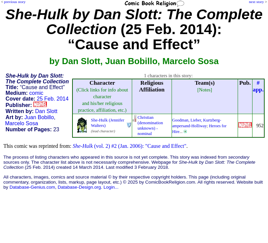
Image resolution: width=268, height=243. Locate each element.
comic (36, 93)
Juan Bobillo (39, 117)
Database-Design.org (79, 187)
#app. (258, 86)
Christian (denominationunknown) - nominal (150, 125)
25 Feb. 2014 (52, 99)
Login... (111, 187)
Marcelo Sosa (21, 123)
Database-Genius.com (32, 187)
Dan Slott (46, 111)
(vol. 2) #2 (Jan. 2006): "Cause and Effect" (129, 146)
